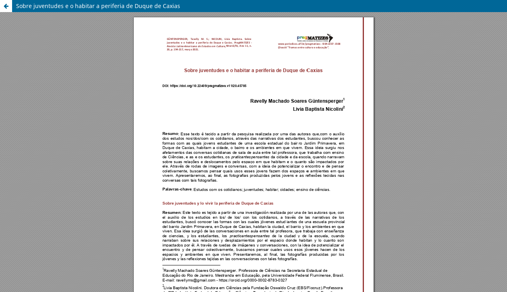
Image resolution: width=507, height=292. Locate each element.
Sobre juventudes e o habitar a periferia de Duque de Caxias (98, 6)
